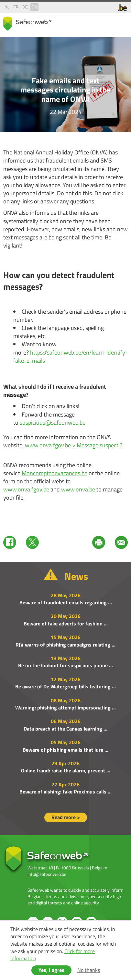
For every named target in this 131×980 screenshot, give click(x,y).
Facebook (9, 542)
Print (98, 542)
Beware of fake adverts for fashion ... (66, 623)
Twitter (32, 542)
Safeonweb (27, 23)
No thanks (88, 970)
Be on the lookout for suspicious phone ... (65, 665)
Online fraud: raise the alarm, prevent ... (65, 770)
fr (15, 7)
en (34, 7)
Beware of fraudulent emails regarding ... (65, 602)
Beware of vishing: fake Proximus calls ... (65, 791)
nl (7, 7)
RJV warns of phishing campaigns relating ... (65, 644)
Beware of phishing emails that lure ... (65, 749)
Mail (121, 542)
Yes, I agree (51, 970)
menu (121, 22)
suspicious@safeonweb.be (52, 422)
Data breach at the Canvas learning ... (65, 728)
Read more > (65, 817)
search (108, 22)
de (25, 7)
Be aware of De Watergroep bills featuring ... (65, 686)
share (95, 22)
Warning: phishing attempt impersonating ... (65, 707)
